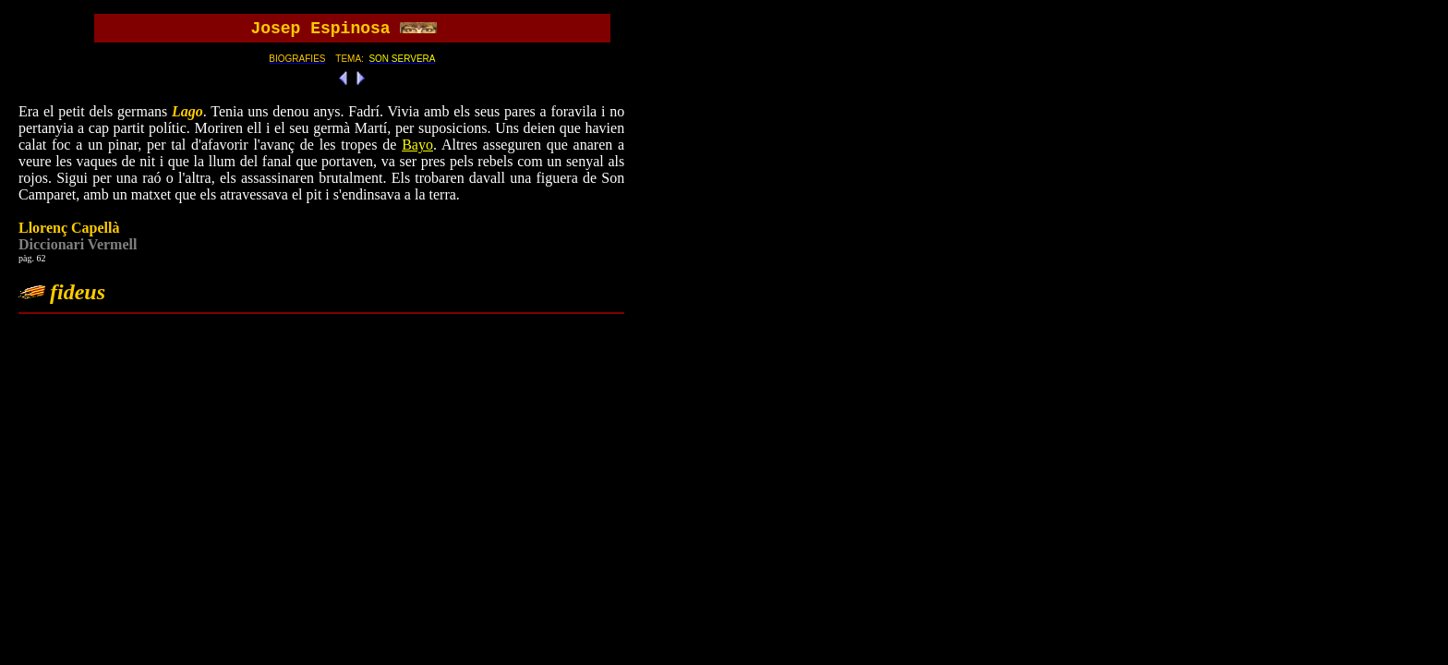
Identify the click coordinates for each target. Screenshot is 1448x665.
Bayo (417, 144)
